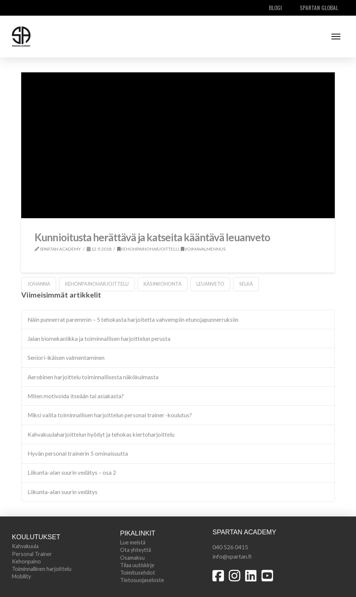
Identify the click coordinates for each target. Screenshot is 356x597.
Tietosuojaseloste (142, 580)
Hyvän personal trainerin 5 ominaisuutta (78, 453)
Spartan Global (319, 7)
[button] (336, 36)
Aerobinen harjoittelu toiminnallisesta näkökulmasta (93, 377)
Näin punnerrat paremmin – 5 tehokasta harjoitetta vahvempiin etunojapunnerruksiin (133, 319)
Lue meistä (132, 542)
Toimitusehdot (137, 572)
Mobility (21, 576)
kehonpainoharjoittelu (97, 284)
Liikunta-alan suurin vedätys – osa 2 (72, 472)
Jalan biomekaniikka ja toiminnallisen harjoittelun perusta (99, 338)
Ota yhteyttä (135, 550)
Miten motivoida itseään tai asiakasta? (76, 396)
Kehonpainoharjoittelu (148, 249)
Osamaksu (132, 557)
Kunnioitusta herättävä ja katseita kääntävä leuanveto (152, 237)
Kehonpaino (26, 561)
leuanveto (210, 284)
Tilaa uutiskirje (137, 565)
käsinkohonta (163, 284)
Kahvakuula (25, 546)
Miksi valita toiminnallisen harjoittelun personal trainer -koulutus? (110, 415)
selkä (246, 284)
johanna (38, 284)
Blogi (275, 7)
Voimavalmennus (203, 249)
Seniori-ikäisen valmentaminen (66, 357)
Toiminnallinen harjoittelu (41, 569)
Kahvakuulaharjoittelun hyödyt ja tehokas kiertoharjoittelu (101, 434)
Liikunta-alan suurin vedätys (62, 491)
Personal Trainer (32, 554)
